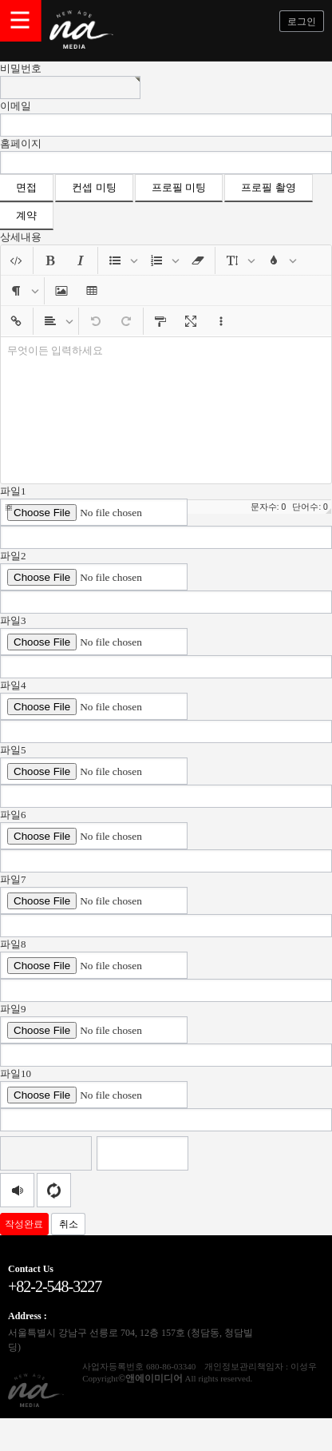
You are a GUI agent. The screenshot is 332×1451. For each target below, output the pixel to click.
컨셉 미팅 (94, 187)
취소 (68, 1224)
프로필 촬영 (268, 187)
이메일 (15, 106)
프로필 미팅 (179, 187)
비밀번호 (21, 68)
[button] (16, 260)
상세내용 (21, 237)
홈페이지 (21, 143)
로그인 (301, 21)
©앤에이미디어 (150, 1378)
